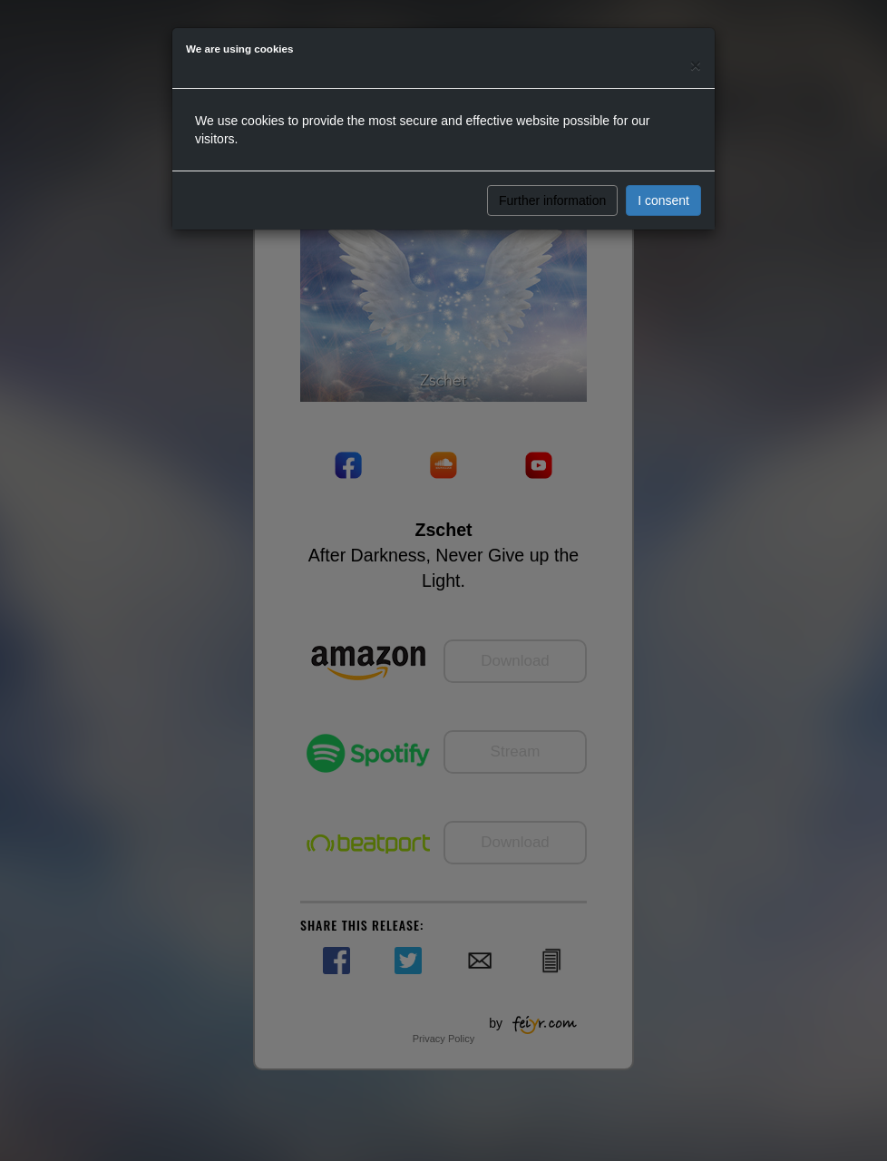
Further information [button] (552, 200)
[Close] (695, 64)
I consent (663, 200)
